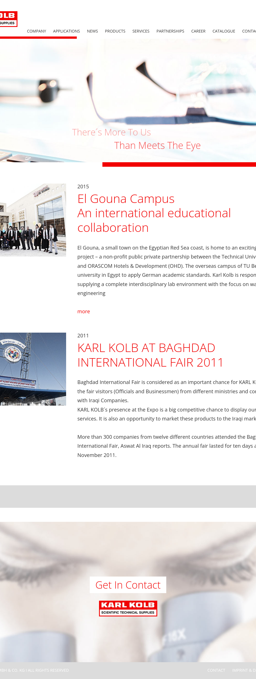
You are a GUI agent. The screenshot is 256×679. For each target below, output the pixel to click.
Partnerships (170, 31)
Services (141, 31)
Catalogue (223, 31)
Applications (66, 31)
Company (36, 31)
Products (115, 31)
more (83, 311)
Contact (216, 670)
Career (198, 31)
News (92, 31)
